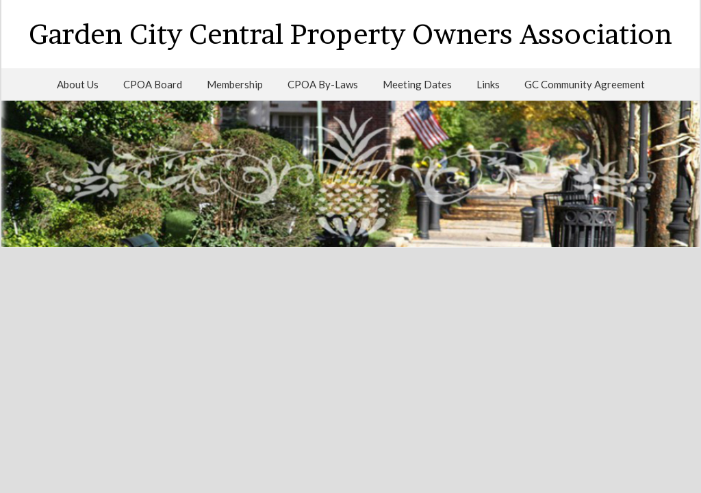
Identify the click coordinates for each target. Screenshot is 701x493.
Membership (235, 84)
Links (488, 84)
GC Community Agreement (584, 84)
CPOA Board (152, 84)
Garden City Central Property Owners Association (350, 34)
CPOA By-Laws (323, 84)
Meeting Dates (417, 84)
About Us (78, 84)
